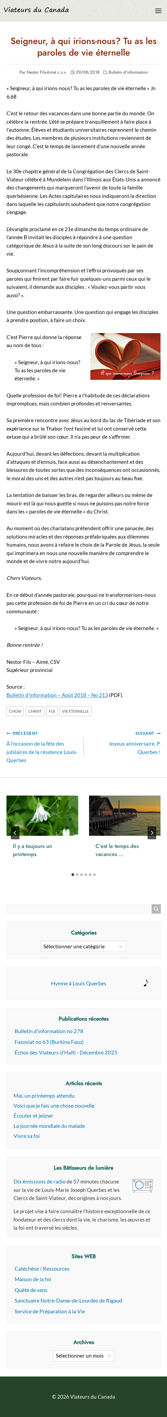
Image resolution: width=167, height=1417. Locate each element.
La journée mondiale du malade (49, 1125)
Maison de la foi (33, 1279)
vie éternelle (75, 711)
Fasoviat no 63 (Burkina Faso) (49, 1042)
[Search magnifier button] (156, 909)
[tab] (72, 874)
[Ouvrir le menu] (158, 10)
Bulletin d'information (128, 72)
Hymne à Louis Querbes (78, 983)
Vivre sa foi (26, 1135)
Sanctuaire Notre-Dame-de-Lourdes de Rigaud (68, 1300)
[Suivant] (152, 832)
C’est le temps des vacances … (117, 850)
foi (52, 711)
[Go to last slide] (15, 832)
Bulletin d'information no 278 (49, 1031)
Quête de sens (31, 1290)
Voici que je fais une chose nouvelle (53, 1105)
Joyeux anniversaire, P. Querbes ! (125, 742)
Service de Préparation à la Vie (50, 1311)
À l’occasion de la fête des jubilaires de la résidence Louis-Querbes (42, 746)
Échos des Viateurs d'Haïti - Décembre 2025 (66, 1052)
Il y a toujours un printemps (32, 850)
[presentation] (42, 816)
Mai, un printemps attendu (43, 1095)
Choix (15, 711)
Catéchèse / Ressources (42, 1268)
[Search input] (80, 909)
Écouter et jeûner (33, 1115)
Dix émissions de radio (39, 1181)
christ (35, 711)
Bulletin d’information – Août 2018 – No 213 (57, 695)
